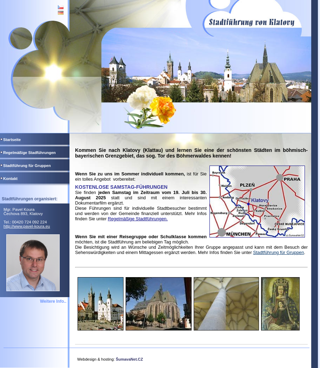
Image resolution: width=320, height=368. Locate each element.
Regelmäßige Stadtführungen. (138, 218)
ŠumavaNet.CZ (129, 359)
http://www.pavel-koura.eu (27, 226)
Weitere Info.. (53, 301)
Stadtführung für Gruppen (278, 252)
